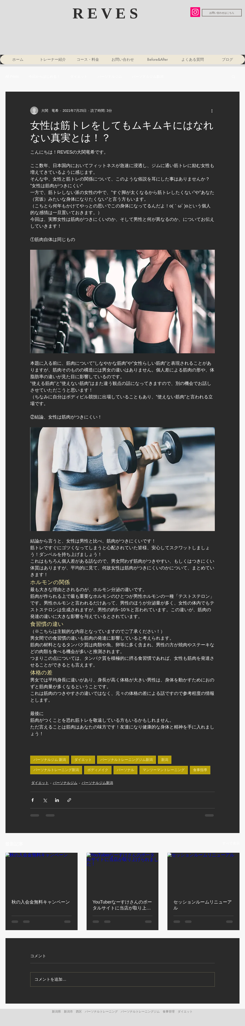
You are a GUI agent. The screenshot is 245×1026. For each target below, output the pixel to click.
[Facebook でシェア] (32, 800)
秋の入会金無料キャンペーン (40, 902)
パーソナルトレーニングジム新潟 (126, 760)
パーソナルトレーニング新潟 (56, 770)
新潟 (164, 760)
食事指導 (200, 770)
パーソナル (125, 770)
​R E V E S (107, 13)
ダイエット (79, 76)
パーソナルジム (110, 76)
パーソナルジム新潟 (147, 76)
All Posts (12, 76)
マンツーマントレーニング (164, 770)
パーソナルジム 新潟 (49, 760)
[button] (233, 76)
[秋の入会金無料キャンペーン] (41, 873)
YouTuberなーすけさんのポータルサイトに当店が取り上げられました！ (122, 905)
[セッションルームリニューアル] (203, 873)
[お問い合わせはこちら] (222, 12)
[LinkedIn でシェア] (57, 800)
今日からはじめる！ (44, 76)
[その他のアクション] (212, 111)
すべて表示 (231, 843)
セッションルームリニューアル (202, 905)
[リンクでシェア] (69, 800)
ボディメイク (97, 770)
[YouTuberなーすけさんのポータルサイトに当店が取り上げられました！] (123, 873)
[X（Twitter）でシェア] (44, 800)
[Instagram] (195, 12)
